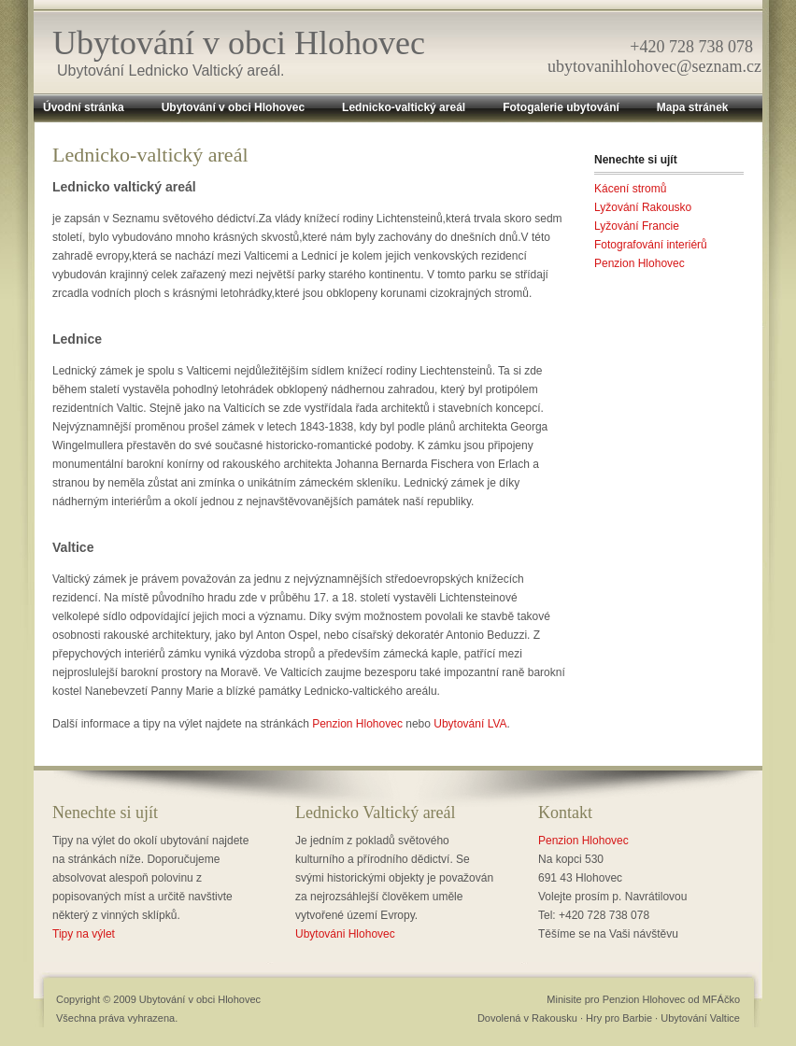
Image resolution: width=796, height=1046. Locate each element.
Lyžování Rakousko (642, 207)
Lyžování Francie (636, 226)
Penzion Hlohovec (357, 723)
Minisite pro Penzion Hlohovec (616, 999)
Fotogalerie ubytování (561, 107)
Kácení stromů (630, 188)
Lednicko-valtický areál (403, 107)
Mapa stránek (693, 107)
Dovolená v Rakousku (527, 1018)
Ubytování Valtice (700, 1018)
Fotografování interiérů (650, 244)
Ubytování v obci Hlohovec (238, 43)
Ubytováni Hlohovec (345, 933)
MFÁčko (721, 999)
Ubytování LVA (470, 723)
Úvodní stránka (83, 107)
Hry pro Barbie (619, 1018)
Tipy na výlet (83, 933)
